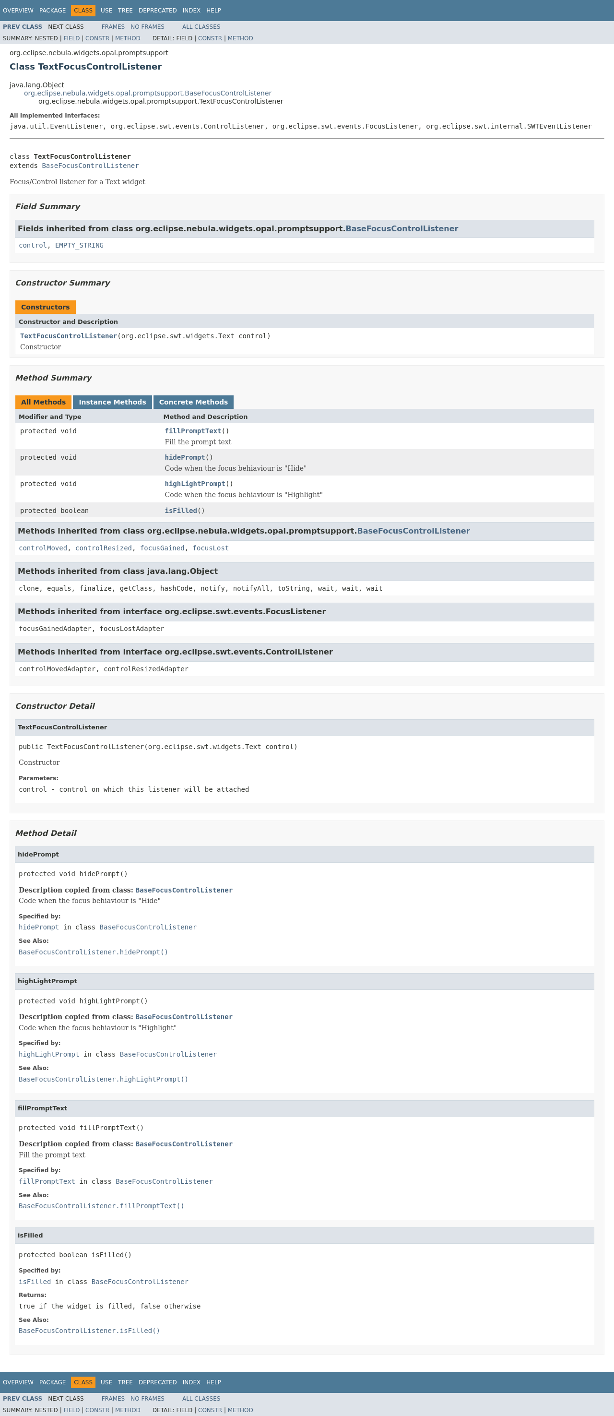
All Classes (201, 27)
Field (71, 38)
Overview (18, 10)
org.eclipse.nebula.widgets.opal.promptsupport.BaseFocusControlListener (148, 93)
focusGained (162, 548)
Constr (97, 38)
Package (52, 10)
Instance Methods (112, 402)
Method (128, 38)
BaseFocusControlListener (90, 165)
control (33, 245)
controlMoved (43, 548)
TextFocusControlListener (68, 336)
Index (192, 10)
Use (106, 10)
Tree (125, 10)
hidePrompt (185, 457)
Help (213, 10)
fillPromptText (193, 431)
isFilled (181, 510)
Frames (113, 27)
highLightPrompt (195, 484)
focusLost (210, 548)
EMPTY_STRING (79, 245)
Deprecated (158, 10)
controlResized (103, 548)
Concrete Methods (193, 402)
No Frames (147, 27)
